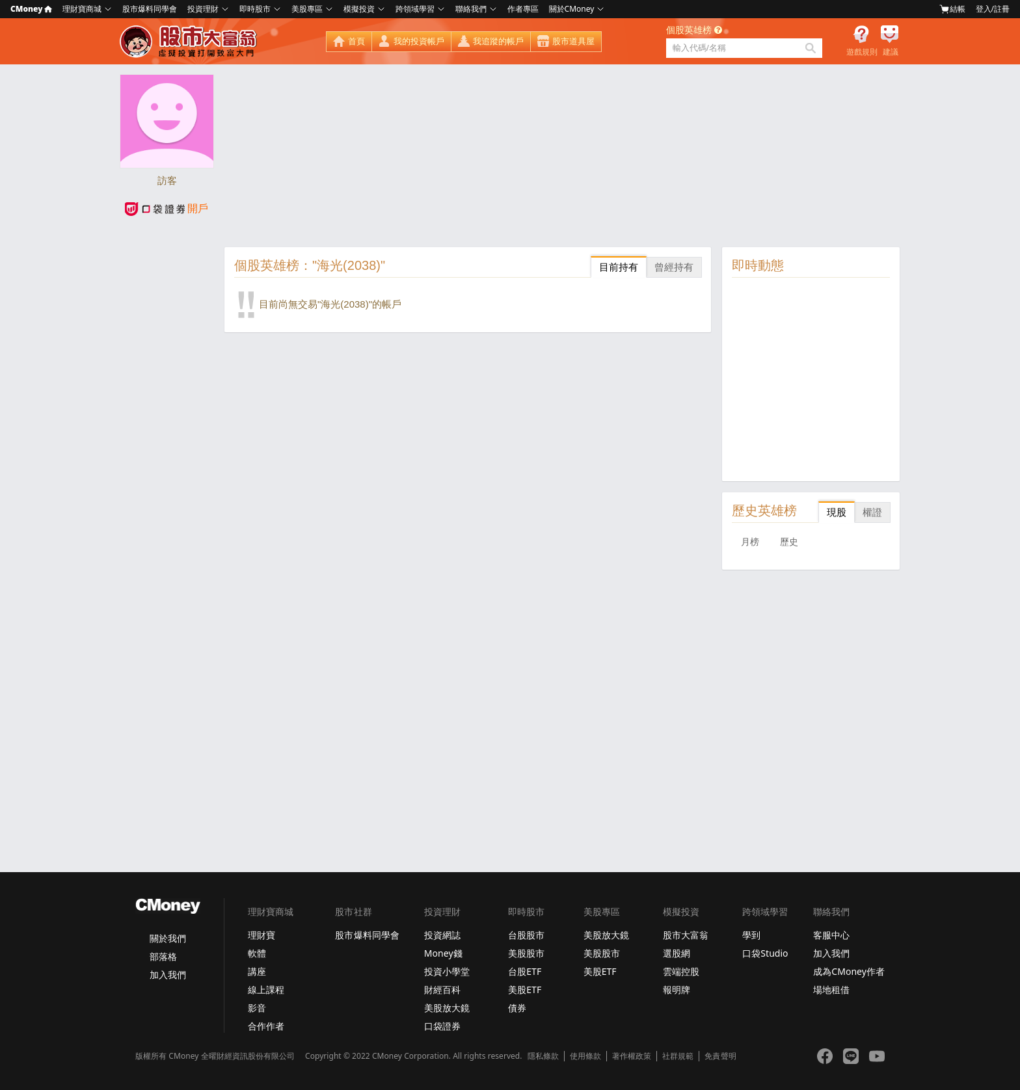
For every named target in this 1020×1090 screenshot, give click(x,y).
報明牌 (676, 989)
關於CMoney (572, 8)
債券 (517, 1008)
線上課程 (266, 989)
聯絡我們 (471, 8)
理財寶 (261, 935)
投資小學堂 (447, 971)
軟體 (257, 953)
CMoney (31, 8)
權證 (872, 512)
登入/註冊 (993, 8)
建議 (890, 52)
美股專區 (307, 8)
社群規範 (677, 1056)
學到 (751, 935)
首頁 (356, 41)
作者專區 (523, 8)
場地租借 (831, 989)
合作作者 (266, 1026)
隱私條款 (543, 1056)
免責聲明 (720, 1056)
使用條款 (585, 1056)
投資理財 (203, 8)
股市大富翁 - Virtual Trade (190, 41)
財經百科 (442, 989)
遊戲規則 (862, 52)
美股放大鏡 (447, 1008)
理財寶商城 (81, 8)
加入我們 (168, 974)
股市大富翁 (685, 935)
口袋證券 (442, 1026)
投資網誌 (442, 935)
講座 (257, 971)
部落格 (163, 956)
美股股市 (526, 953)
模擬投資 (359, 8)
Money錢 (443, 953)
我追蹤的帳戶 (498, 41)
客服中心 (831, 935)
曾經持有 (673, 266)
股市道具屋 (573, 41)
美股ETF (524, 989)
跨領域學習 (415, 8)
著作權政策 (631, 1056)
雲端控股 (681, 971)
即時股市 (255, 8)
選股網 (676, 953)
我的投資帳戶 (419, 41)
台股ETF (524, 971)
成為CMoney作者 (849, 971)
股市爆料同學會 (149, 8)
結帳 (952, 9)
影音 (257, 1008)
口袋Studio (765, 953)
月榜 (750, 542)
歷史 (789, 542)
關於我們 (168, 938)
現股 (836, 512)
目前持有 (618, 266)
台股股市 (526, 935)
